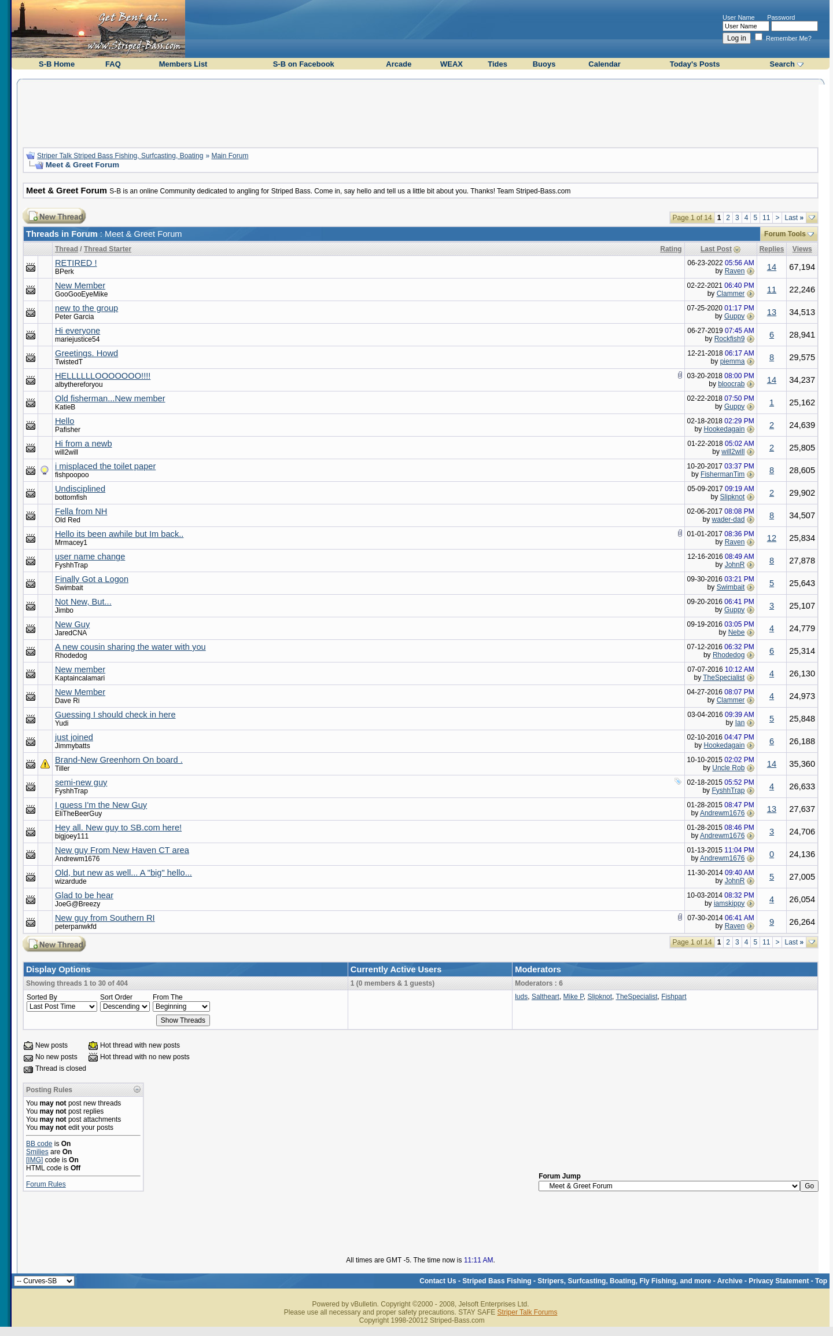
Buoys (544, 64)
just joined (74, 737)
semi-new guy (81, 782)
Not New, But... (83, 601)
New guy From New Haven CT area (122, 850)
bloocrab (731, 384)
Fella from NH (81, 511)
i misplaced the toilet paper (105, 466)
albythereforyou (79, 384)
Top (821, 1281)
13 (771, 312)
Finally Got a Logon (91, 579)
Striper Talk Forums (527, 1312)
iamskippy (729, 903)
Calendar (604, 64)
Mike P (573, 997)
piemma (732, 361)
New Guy (72, 624)
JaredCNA (71, 633)
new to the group (86, 308)
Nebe (736, 632)
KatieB (65, 407)
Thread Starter (107, 249)
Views (802, 249)
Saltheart (545, 997)
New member (80, 669)
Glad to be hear (84, 895)
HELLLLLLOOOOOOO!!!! (102, 375)
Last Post (716, 249)
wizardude (71, 881)
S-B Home (57, 64)
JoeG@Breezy (77, 904)
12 (771, 538)
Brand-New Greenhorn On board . (119, 759)
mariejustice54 (77, 339)
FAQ (113, 64)
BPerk (64, 272)
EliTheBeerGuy (78, 814)
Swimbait (69, 588)
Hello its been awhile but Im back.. (119, 534)
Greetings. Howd (86, 353)
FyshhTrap (71, 565)
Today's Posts (695, 64)
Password (781, 17)
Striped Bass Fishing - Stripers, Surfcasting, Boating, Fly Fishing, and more (586, 1281)
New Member (80, 285)
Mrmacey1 (71, 543)
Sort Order (116, 997)
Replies (772, 249)
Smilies (37, 1152)
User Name (739, 17)
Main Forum (229, 156)
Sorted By (42, 997)
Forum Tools (785, 234)
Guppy (734, 316)
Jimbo (64, 610)
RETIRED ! (76, 263)
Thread (66, 249)
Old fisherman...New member (110, 398)
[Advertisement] (420, 112)
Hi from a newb (83, 443)
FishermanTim (722, 474)
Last (793, 218)
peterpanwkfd (76, 927)
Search (782, 64)
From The (168, 997)
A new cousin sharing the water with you (130, 646)
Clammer (731, 294)
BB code (39, 1144)
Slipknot (732, 497)
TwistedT (69, 362)
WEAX (451, 64)
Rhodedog (71, 655)
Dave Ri (67, 701)
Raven (735, 271)
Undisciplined (80, 488)
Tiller (62, 768)
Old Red (67, 520)
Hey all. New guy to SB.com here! (118, 827)
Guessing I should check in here (115, 714)
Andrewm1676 (722, 813)
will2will (66, 452)
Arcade (398, 64)
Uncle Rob (728, 768)
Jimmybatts (72, 746)
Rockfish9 (729, 339)
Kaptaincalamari (80, 678)
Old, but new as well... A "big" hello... (123, 872)
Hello (64, 421)
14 (771, 267)
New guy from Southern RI (105, 918)
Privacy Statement (779, 1281)
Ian (740, 723)
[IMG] (34, 1160)
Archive (730, 1281)
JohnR (735, 565)
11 (766, 218)
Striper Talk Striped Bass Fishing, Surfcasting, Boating (120, 156)
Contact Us (437, 1281)
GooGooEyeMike (81, 294)
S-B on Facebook (303, 64)
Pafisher (67, 430)
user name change (90, 556)
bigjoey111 (72, 836)
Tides (497, 64)
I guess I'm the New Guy (101, 805)
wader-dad (728, 519)
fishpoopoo (72, 475)
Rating (670, 249)
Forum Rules (46, 1184)
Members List (183, 64)
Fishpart (673, 997)
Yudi (61, 723)
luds (521, 997)
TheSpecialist (723, 678)
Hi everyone (77, 330)
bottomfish (71, 497)
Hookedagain (724, 429)
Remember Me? (783, 38)
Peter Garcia (74, 317)
